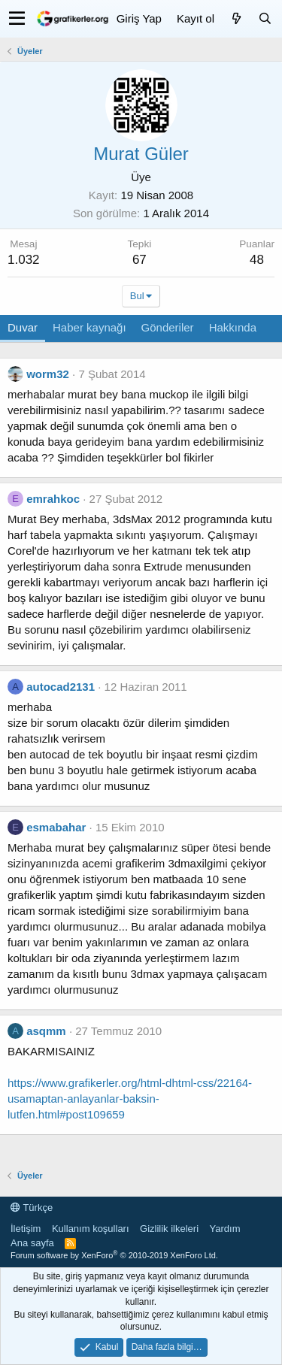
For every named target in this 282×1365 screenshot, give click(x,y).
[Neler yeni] (236, 18)
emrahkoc (53, 498)
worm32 (47, 374)
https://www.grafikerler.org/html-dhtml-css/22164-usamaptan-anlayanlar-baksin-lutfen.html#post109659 (130, 1098)
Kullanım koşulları (90, 1228)
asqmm (46, 1031)
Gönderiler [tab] (167, 327)
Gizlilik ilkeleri (169, 1228)
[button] (17, 19)
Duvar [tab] (23, 327)
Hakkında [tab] (232, 327)
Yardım (225, 1228)
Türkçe (32, 1207)
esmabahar (56, 827)
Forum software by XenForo (114, 1255)
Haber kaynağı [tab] (89, 327)
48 (257, 260)
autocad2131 (60, 686)
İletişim (26, 1228)
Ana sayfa (32, 1242)
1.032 (24, 260)
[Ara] (264, 18)
